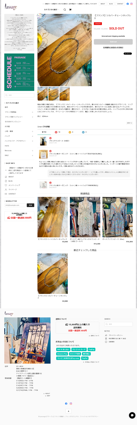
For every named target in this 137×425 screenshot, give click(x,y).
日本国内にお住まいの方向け (113, 47)
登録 (30, 205)
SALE (7, 155)
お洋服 (7, 126)
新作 (6, 107)
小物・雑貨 (9, 131)
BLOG (111, 4)
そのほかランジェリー (13, 122)
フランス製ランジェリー (14, 117)
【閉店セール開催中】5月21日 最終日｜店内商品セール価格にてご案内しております (70, 4)
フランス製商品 (10, 112)
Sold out (113, 42)
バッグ (7, 136)
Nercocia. (8, 151)
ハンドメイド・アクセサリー (15, 141)
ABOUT (103, 4)
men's (7, 146)
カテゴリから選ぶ (52, 10)
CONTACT (120, 4)
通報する (129, 123)
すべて (44, 132)
